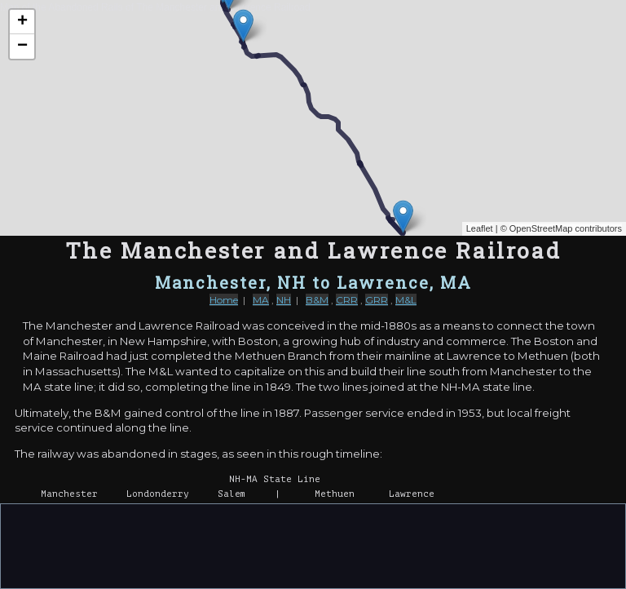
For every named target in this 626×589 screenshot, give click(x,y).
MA (261, 300)
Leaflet (479, 228)
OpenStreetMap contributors (565, 228)
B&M (317, 300)
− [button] (22, 46)
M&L (406, 300)
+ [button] (22, 22)
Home (223, 300)
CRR (347, 300)
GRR (376, 300)
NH (283, 300)
